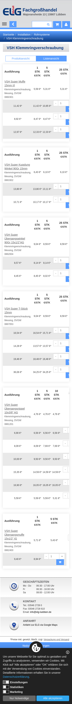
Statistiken (13, 687)
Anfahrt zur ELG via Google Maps (40, 625)
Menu (5, 24)
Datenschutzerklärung (16, 676)
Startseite (8, 34)
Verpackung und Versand (56, 639)
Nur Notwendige (19, 698)
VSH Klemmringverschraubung (24, 38)
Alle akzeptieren (52, 698)
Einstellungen (15, 682)
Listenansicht (51, 58)
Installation (24, 34)
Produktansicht (21, 58)
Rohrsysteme (42, 34)
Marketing (13, 691)
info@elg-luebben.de (40, 612)
